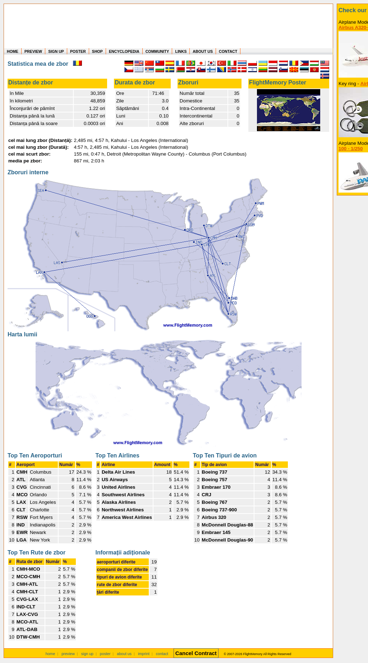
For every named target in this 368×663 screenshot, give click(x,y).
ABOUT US (203, 51)
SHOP (97, 51)
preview (68, 654)
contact (162, 654)
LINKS (181, 51)
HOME (12, 51)
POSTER (78, 51)
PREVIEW (33, 51)
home (50, 654)
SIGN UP (56, 51)
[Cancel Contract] (196, 654)
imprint (144, 654)
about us (124, 654)
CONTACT (228, 51)
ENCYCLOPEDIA (124, 51)
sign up (87, 654)
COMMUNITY (157, 51)
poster (105, 654)
